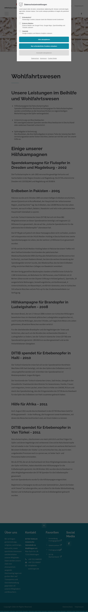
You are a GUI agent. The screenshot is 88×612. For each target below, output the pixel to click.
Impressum (43, 58)
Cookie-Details (52, 58)
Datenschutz (35, 58)
